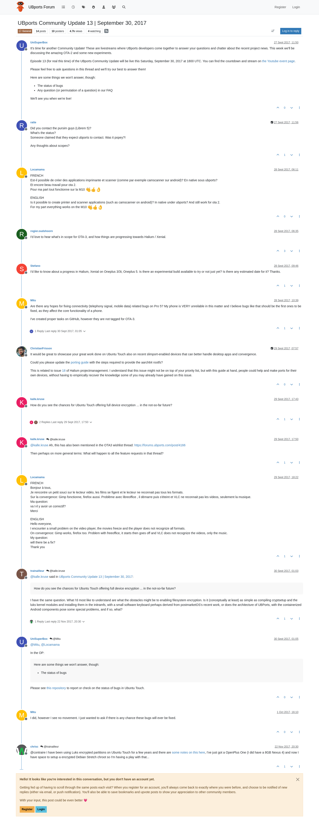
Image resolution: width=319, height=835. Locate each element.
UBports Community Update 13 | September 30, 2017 (95, 576)
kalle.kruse (37, 399)
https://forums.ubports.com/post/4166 (159, 445)
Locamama (37, 169)
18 (64, 370)
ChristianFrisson (41, 348)
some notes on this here (188, 752)
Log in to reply (290, 31)
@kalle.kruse (55, 439)
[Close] (298, 779)
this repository (56, 688)
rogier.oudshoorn (41, 231)
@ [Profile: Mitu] (34, 644)
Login (41, 809)
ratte (33, 122)
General (25, 31)
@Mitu (55, 638)
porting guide (80, 362)
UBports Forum (42, 7)
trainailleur (37, 570)
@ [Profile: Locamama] (50, 644)
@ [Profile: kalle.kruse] (39, 445)
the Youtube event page (278, 61)
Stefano (35, 265)
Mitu (33, 300)
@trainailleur (49, 746)
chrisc (34, 746)
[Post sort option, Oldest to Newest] (273, 31)
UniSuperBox (39, 42)
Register (27, 809)
